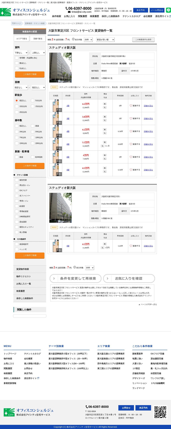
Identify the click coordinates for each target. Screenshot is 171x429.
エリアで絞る (21, 39)
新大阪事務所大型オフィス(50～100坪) (67, 363)
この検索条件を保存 (143, 39)
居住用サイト (163, 16)
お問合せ (28, 368)
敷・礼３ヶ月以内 (159, 368)
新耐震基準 (137, 353)
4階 (68, 131)
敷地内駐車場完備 (159, 363)
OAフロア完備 (157, 353)
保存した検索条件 (111, 16)
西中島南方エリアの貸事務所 (110, 363)
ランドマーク (138, 388)
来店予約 (141, 10)
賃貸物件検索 (22, 269)
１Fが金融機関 (157, 383)
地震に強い (137, 358)
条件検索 (56, 16)
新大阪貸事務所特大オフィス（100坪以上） (69, 368)
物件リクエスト (23, 276)
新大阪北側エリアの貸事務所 (110, 353)
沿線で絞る (37, 39)
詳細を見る (148, 106)
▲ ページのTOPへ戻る (147, 304)
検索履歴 (94, 16)
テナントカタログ (131, 16)
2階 (68, 106)
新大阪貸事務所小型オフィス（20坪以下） (68, 353)
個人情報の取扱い (32, 363)
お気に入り (69, 16)
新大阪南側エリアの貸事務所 (110, 358)
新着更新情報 (10, 383)
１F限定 (136, 368)
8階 (68, 144)
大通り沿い (137, 363)
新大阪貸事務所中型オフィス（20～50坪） (69, 358)
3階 (68, 119)
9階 (68, 170)
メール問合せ (157, 10)
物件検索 (8, 358)
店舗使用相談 (138, 373)
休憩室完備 (156, 373)
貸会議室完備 (157, 358)
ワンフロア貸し (158, 378)
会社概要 (147, 16)
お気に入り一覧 (23, 284)
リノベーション (139, 383)
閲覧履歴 (82, 16)
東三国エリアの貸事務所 (108, 368)
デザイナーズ (138, 378)
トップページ (10, 353)
